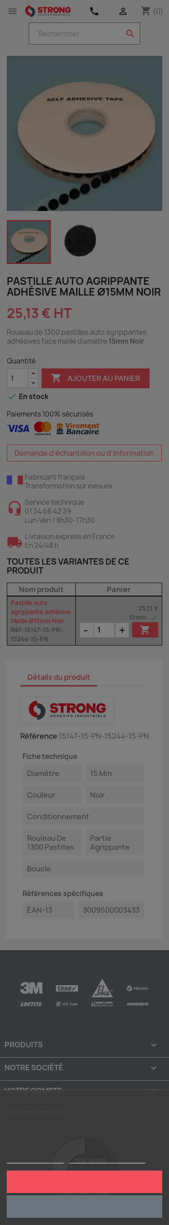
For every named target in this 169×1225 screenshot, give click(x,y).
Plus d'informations (35, 1159)
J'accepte (84, 1181)
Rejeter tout (84, 1206)
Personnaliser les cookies (107, 1159)
